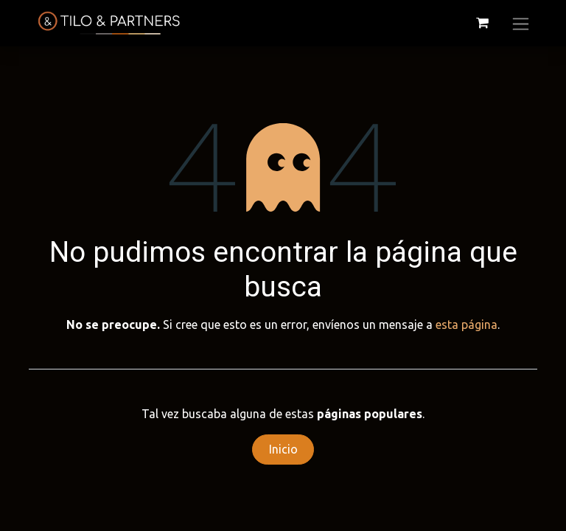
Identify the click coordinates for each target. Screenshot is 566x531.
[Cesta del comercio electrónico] (482, 23)
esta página (466, 324)
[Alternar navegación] (520, 23)
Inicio (283, 449)
